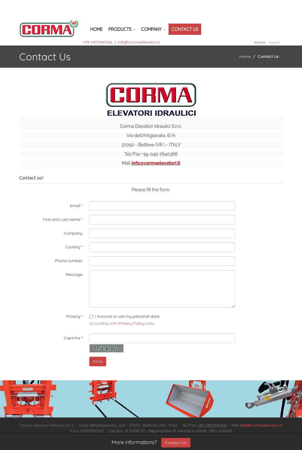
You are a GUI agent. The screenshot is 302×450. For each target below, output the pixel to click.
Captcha (72, 337)
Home (96, 29)
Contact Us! (176, 442)
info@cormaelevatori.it (139, 42)
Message (74, 274)
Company (153, 29)
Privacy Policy (131, 323)
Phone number (68, 260)
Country (72, 246)
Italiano (259, 42)
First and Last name (61, 219)
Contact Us (184, 29)
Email (75, 205)
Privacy (73, 316)
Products (121, 29)
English (274, 42)
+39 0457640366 (97, 42)
